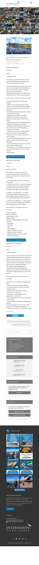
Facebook (9, 315)
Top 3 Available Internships (17, 63)
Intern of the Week (15, 347)
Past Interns (13, 349)
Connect (8, 63)
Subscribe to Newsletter (19, 415)
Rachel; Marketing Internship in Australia (21, 324)
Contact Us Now (19, 411)
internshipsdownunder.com (14, 520)
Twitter (15, 315)
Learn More (10, 508)
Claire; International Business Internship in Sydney (18, 321)
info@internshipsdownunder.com (15, 521)
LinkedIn (21, 315)
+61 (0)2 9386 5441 (12, 518)
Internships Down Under (13, 62)
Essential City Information (17, 346)
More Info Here (10, 311)
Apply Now (19, 392)
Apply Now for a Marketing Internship (16, 240)
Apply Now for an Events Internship (16, 156)
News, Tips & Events (15, 344)
